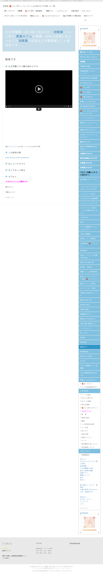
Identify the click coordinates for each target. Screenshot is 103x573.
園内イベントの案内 (87, 283)
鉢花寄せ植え (85, 305)
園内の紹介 (84, 300)
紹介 (81, 477)
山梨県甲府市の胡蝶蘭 (88, 78)
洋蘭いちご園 (86, 52)
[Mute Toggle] (68, 106)
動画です (83, 347)
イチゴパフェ (13, 146)
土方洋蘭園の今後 (86, 468)
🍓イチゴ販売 (86, 92)
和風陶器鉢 (85, 351)
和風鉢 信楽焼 (86, 267)
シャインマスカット (87, 118)
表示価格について (88, 447)
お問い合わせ (86, 11)
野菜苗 (82, 337)
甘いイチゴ (88, 384)
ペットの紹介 (87, 395)
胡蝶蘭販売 (86, 455)
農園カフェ (24, 36)
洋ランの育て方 (87, 398)
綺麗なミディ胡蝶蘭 (87, 238)
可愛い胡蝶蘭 (85, 234)
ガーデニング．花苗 (88, 288)
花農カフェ (84, 473)
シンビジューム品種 (87, 208)
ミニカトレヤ (86, 328)
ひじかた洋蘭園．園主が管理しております (51, 566)
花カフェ (83, 459)
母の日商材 (86, 404)
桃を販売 (83, 342)
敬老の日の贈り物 (87, 262)
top (85, 20)
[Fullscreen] (71, 106)
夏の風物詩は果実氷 (87, 106)
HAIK (70, 570)
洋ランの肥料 (86, 401)
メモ (81, 504)
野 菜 (84, 414)
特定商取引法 (86, 444)
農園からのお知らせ (87, 319)
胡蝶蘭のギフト (86, 314)
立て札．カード (85, 499)
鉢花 (82, 222)
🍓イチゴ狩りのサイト (90, 408)
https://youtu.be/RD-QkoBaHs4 (17, 157)
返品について (86, 437)
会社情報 (39, 543)
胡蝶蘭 (58, 32)
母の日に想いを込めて (88, 57)
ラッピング (84, 501)
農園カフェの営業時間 (88, 272)
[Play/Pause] (6, 106)
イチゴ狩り (5, 558)
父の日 (82, 361)
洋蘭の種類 (84, 309)
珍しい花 (83, 333)
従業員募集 (84, 391)
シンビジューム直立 (87, 194)
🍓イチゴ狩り (85, 87)
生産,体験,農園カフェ (88, 323)
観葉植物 (84, 250)
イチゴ (20, 66)
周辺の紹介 (86, 417)
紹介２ (82, 480)
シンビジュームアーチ (88, 203)
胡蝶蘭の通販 (85, 66)
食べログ (85, 431)
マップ (84, 440)
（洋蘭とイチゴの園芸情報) (15, 16)
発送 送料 (85, 434)
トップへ (5, 548)
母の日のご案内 (86, 356)
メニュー (85, 508)
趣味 (83, 421)
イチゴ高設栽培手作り (90, 387)
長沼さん (83, 497)
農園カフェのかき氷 (87, 101)
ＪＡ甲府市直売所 (88, 424)
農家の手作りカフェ (87, 130)
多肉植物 (83, 466)
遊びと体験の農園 (86, 470)
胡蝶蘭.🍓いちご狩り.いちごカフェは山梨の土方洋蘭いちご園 (29, 6)
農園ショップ (85, 475)
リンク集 (85, 427)
